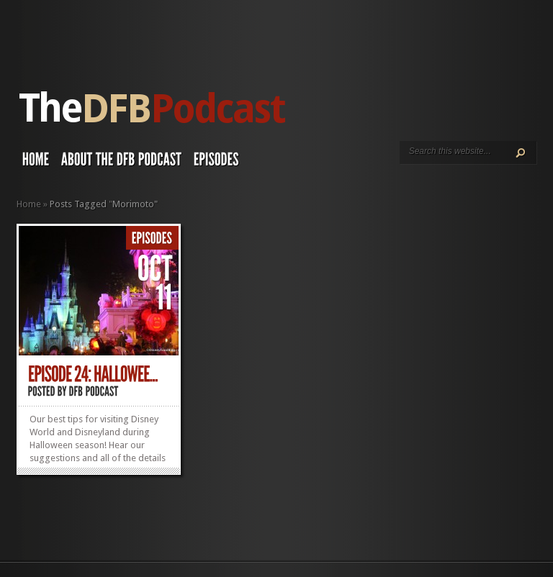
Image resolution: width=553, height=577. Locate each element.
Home (29, 204)
